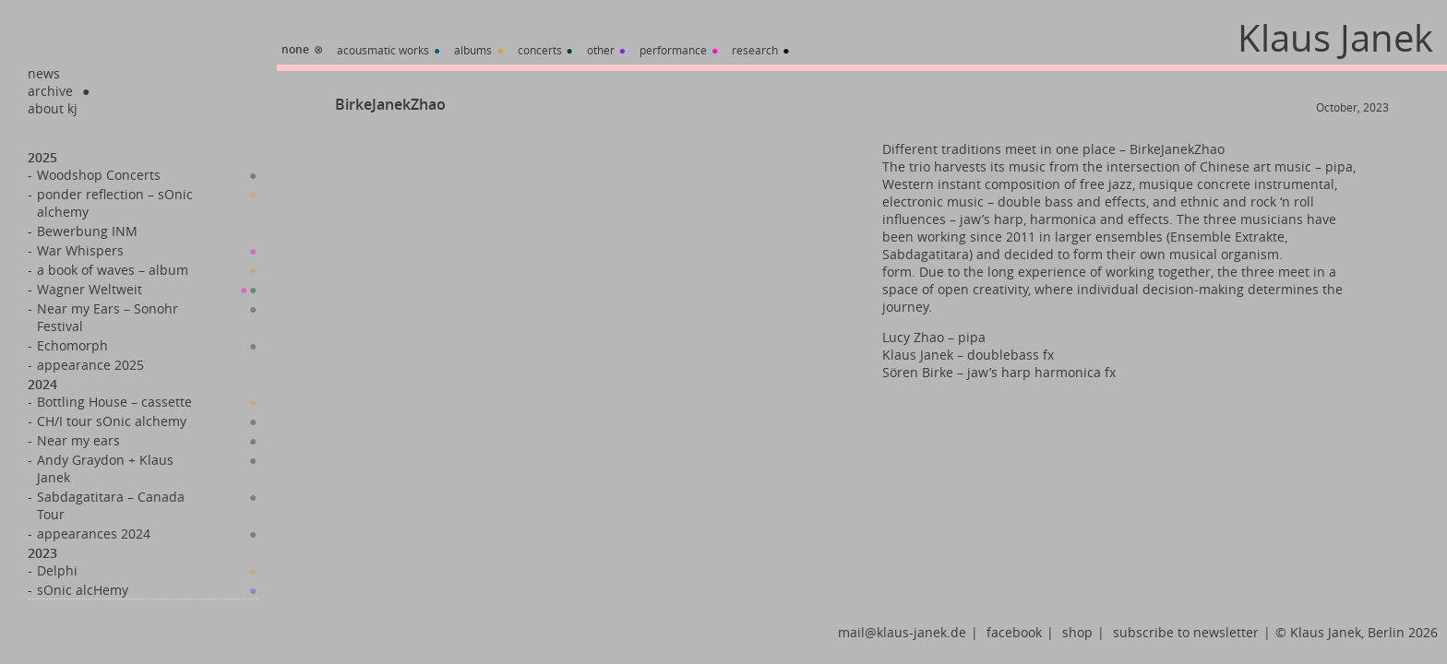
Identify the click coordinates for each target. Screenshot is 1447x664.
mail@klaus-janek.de (902, 632)
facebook (1014, 632)
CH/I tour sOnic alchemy (111, 421)
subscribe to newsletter (1186, 632)
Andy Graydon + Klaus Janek (105, 468)
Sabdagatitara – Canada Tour (111, 505)
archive (50, 91)
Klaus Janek (1335, 38)
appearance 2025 (90, 365)
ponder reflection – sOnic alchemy (115, 202)
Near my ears (78, 440)
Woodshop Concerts (99, 175)
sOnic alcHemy (82, 590)
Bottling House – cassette (114, 401)
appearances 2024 (93, 533)
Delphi (57, 570)
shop (1077, 632)
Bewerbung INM (87, 231)
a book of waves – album (112, 270)
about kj (53, 108)
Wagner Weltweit (89, 289)
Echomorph (72, 345)
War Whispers (80, 250)
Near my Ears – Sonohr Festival (107, 317)
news (44, 73)
